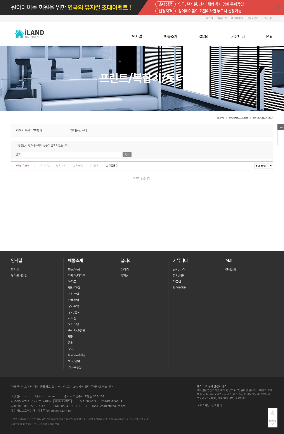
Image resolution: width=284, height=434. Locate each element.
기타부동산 (74, 367)
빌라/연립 (74, 287)
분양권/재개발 (76, 355)
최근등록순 (112, 166)
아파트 (72, 281)
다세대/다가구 (76, 275)
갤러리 (204, 36)
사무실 (72, 318)
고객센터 (268, 18)
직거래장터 (253, 18)
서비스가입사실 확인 (209, 405)
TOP (273, 414)
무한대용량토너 (77, 130)
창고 (70, 348)
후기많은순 (95, 166)
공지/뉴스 (179, 269)
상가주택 (73, 306)
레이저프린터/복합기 (29, 130)
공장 (70, 342)
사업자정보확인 (62, 401)
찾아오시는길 (19, 275)
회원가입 (222, 18)
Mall (269, 36)
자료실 (177, 281)
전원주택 (73, 293)
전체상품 (230, 269)
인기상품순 (45, 166)
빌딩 (70, 336)
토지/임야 (74, 361)
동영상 (124, 275)
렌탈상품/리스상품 (238, 118)
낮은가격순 (62, 166)
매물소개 (170, 36)
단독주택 (73, 300)
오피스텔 (73, 324)
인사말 (137, 36)
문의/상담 (179, 275)
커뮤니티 (238, 36)
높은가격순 (78, 166)
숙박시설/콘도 (76, 330)
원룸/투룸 (74, 269)
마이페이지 (237, 18)
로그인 (209, 18)
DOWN (272, 421)
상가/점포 (74, 312)
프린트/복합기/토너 (263, 118)
